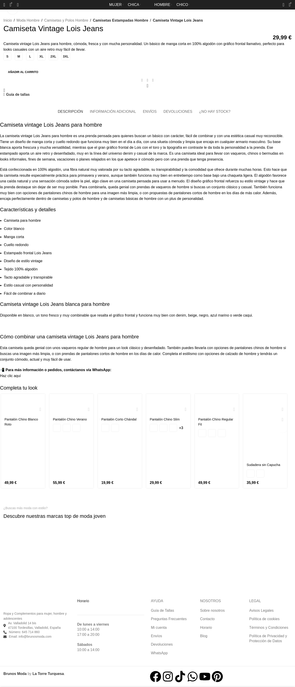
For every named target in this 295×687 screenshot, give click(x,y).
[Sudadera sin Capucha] (266, 427)
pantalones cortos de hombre (197, 193)
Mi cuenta (159, 626)
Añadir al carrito (23, 72)
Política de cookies (264, 617)
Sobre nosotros (212, 609)
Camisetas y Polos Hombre (66, 20)
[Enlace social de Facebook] (142, 80)
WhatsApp (159, 651)
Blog (203, 634)
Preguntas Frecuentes (169, 617)
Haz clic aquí (10, 376)
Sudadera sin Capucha (265, 465)
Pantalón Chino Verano (71, 419)
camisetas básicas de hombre (133, 199)
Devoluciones (162, 643)
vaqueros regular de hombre (84, 348)
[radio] (7, 56)
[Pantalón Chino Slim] (168, 404)
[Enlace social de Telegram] (153, 80)
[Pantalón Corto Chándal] (120, 404)
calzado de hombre (241, 354)
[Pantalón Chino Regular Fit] (217, 404)
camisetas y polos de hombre (75, 199)
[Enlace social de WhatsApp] (147, 80)
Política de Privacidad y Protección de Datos (268, 636)
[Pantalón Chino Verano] (71, 404)
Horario (206, 626)
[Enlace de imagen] (21, 521)
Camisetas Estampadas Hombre (119, 20)
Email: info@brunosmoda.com (30, 635)
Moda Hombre (28, 20)
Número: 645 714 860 (24, 630)
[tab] (70, 109)
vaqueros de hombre (172, 187)
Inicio (7, 20)
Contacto (207, 617)
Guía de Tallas (162, 609)
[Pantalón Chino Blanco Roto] (22, 404)
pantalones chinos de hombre (67, 193)
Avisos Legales (261, 609)
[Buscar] (4, 4)
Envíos (156, 634)
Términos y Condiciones (268, 626)
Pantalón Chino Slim (166, 419)
